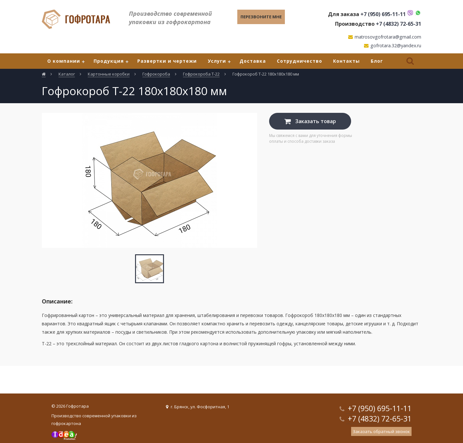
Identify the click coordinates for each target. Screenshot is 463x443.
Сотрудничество (299, 61)
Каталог (67, 74)
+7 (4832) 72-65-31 (398, 23)
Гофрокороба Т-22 (201, 74)
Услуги (217, 61)
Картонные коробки (109, 74)
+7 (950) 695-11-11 (383, 14)
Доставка (253, 61)
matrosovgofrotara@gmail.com (388, 37)
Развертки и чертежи (167, 61)
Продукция (109, 61)
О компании (63, 61)
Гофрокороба (156, 74)
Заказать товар (310, 121)
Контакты (346, 61)
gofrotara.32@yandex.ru (395, 45)
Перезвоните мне (261, 17)
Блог (377, 61)
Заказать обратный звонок (381, 431)
